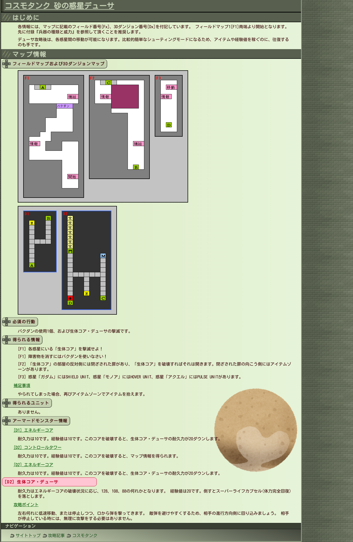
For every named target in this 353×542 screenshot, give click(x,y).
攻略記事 (56, 535)
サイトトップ (28, 535)
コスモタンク (84, 535)
